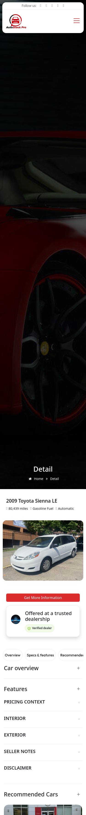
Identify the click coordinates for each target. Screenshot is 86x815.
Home (35, 478)
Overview (12, 655)
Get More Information (43, 597)
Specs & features (40, 655)
